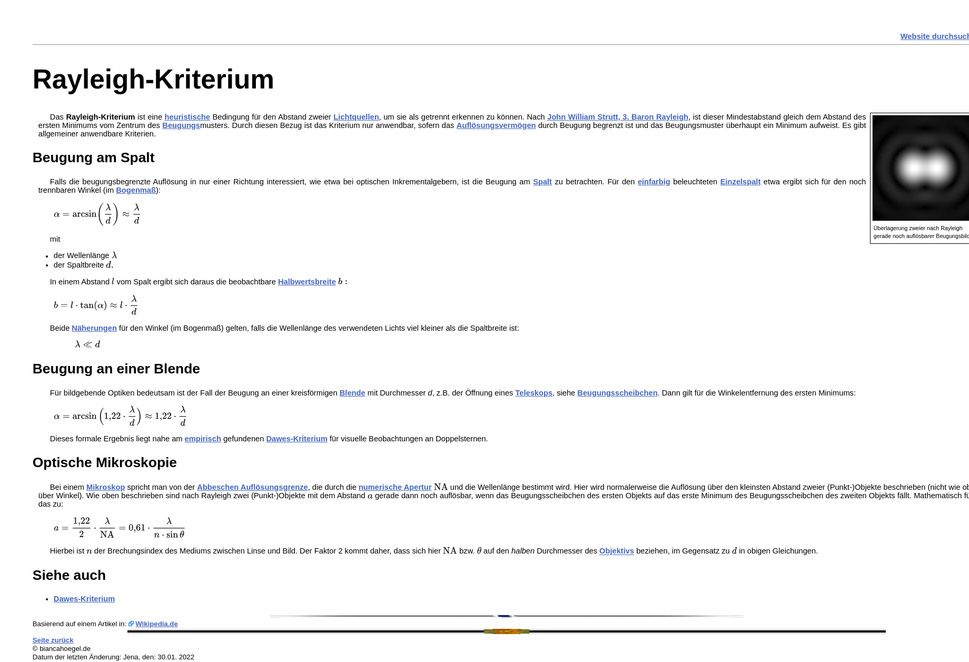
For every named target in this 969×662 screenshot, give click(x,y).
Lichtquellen (356, 117)
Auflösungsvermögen (496, 125)
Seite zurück (53, 640)
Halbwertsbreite (307, 282)
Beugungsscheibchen (617, 393)
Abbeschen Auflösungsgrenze (252, 487)
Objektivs (616, 551)
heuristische (187, 117)
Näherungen (94, 328)
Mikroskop (105, 487)
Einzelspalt (740, 181)
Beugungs (181, 125)
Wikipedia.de (156, 624)
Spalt (542, 181)
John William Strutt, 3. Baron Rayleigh (617, 117)
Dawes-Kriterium (296, 438)
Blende (352, 393)
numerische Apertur (395, 487)
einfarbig (654, 181)
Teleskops (533, 393)
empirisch (203, 438)
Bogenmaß (136, 190)
